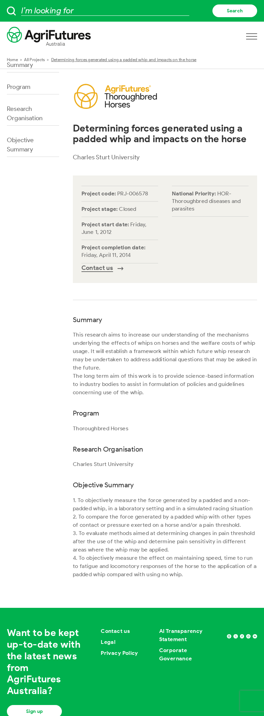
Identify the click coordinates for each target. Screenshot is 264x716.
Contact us (115, 631)
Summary (20, 65)
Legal (108, 642)
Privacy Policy (119, 653)
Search (235, 11)
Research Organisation (25, 113)
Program (18, 87)
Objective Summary (20, 144)
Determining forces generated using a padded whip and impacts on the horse (124, 59)
